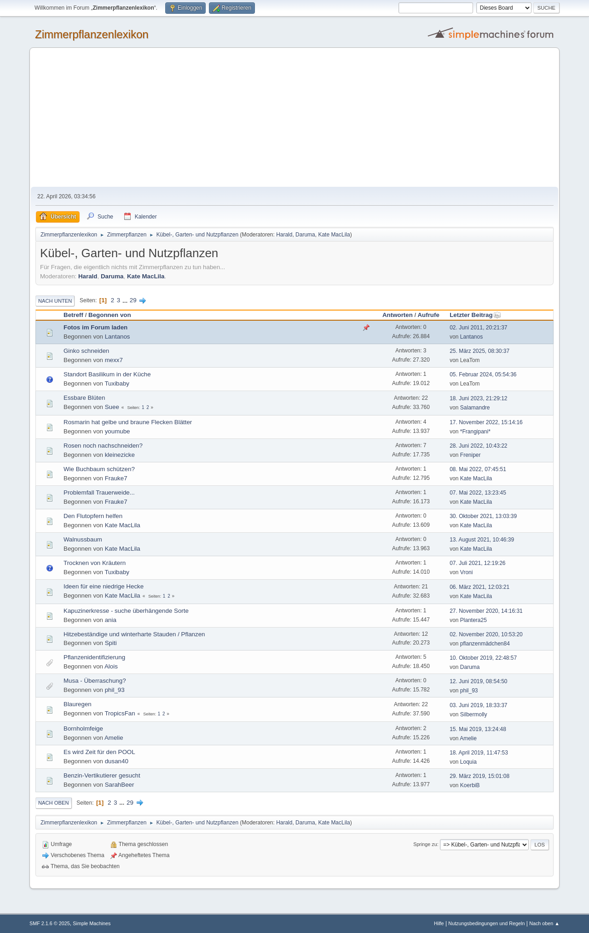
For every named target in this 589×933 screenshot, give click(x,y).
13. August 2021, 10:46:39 (482, 539)
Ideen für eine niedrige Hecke (104, 586)
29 (133, 300)
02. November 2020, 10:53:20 (486, 634)
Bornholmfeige (83, 728)
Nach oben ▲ (544, 923)
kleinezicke (120, 454)
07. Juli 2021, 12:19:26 (477, 563)
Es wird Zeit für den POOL (99, 752)
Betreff (73, 314)
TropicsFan (119, 713)
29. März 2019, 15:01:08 (479, 776)
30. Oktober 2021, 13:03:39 (483, 516)
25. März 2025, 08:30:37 (479, 351)
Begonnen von (109, 314)
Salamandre (475, 407)
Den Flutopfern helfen (93, 516)
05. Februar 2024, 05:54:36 (483, 374)
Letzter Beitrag (475, 314)
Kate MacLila (334, 234)
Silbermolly (473, 714)
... (125, 300)
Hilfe (439, 923)
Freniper (470, 455)
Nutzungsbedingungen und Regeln (486, 923)
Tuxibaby (116, 383)
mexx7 (114, 360)
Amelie (113, 737)
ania (110, 619)
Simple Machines (91, 923)
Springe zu (425, 844)
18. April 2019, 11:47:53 (479, 752)
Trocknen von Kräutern (95, 562)
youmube (117, 431)
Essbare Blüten (84, 397)
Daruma (305, 234)
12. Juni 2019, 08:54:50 (478, 681)
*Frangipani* (475, 431)
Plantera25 (473, 620)
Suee (112, 406)
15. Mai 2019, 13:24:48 (478, 729)
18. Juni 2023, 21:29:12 (478, 398)
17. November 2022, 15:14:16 (486, 422)
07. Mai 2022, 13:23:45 (478, 493)
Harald (284, 234)
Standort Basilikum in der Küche (107, 374)
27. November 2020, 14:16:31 (486, 611)
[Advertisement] (294, 117)
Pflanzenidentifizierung (94, 657)
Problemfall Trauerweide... (99, 492)
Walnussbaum (83, 539)
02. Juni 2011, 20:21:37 (478, 327)
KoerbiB (470, 785)
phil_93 (115, 689)
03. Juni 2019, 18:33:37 (478, 705)
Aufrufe (428, 314)
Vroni (466, 572)
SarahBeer (119, 784)
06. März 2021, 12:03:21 (479, 587)
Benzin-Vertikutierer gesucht (102, 775)
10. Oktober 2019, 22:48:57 (483, 658)
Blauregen (78, 704)
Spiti (111, 642)
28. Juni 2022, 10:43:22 (478, 446)
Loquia (468, 762)
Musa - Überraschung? (95, 680)
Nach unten (55, 301)
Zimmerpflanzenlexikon (92, 34)
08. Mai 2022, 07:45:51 (478, 469)
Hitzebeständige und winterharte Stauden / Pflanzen (134, 634)
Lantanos (117, 336)
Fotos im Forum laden (95, 327)
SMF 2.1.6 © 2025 (49, 923)
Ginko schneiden (86, 350)
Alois (111, 666)
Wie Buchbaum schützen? (99, 469)
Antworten (397, 314)
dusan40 (116, 761)
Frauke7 (116, 478)
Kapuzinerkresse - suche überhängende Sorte (126, 610)
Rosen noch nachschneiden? (103, 445)
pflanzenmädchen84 (485, 643)
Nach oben (53, 803)
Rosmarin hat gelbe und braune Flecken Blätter (128, 422)
